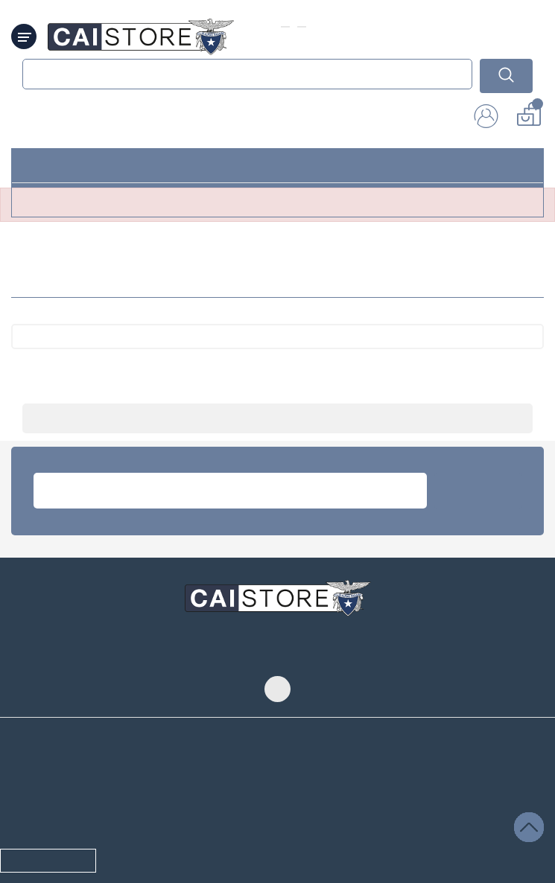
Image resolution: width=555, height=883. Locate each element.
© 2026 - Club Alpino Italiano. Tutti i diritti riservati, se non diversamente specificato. (261, 836)
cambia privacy (48, 786)
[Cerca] (277, 344)
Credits (459, 836)
